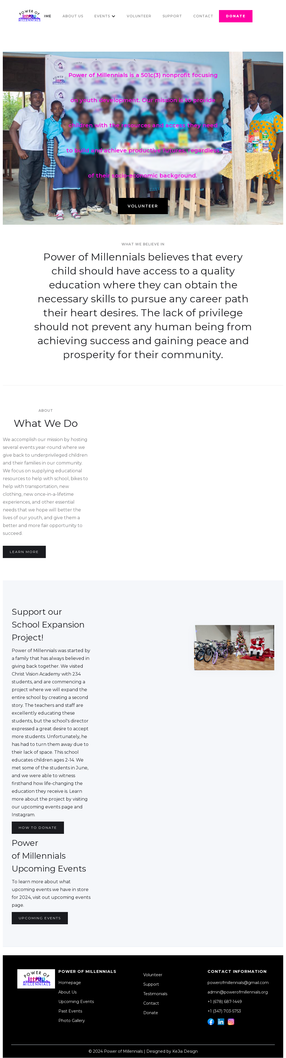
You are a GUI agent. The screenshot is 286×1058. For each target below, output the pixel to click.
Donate (150, 1013)
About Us (73, 16)
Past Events (70, 1011)
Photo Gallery (71, 1020)
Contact (203, 16)
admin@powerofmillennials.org (238, 992)
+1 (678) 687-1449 (225, 1001)
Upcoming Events (40, 918)
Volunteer (139, 16)
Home (45, 16)
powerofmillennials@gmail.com (238, 982)
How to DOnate (38, 827)
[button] (105, 16)
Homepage (69, 982)
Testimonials (155, 994)
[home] (29, 16)
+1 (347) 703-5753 (224, 1011)
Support (172, 16)
